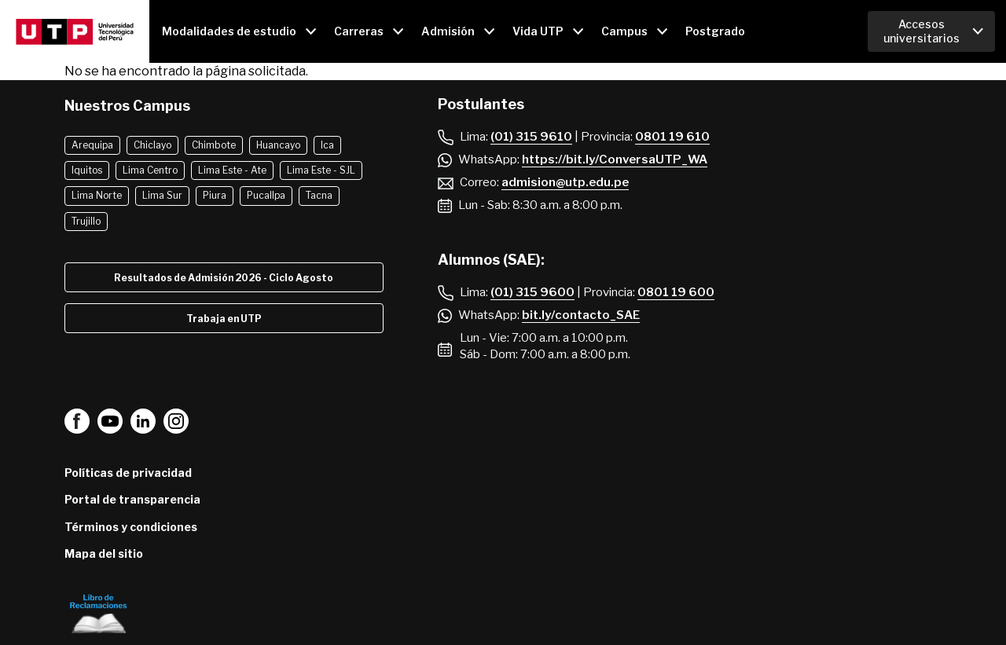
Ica (327, 145)
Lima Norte (97, 195)
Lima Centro (150, 170)
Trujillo (86, 221)
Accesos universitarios (921, 31)
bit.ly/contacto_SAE (581, 315)
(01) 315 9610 (531, 137)
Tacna (319, 195)
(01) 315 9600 (532, 292)
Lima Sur (162, 195)
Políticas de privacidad (128, 472)
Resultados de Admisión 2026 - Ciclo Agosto (223, 278)
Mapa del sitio (103, 553)
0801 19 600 (675, 292)
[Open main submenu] (238, 31)
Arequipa (92, 145)
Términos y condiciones (130, 526)
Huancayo (278, 145)
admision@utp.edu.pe (565, 182)
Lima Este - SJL (321, 170)
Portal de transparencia (132, 499)
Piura (214, 195)
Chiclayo (152, 145)
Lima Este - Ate (232, 170)
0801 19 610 (672, 137)
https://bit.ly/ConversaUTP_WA (614, 159)
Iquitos (87, 170)
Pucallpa (266, 195)
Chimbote (214, 145)
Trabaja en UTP (224, 318)
